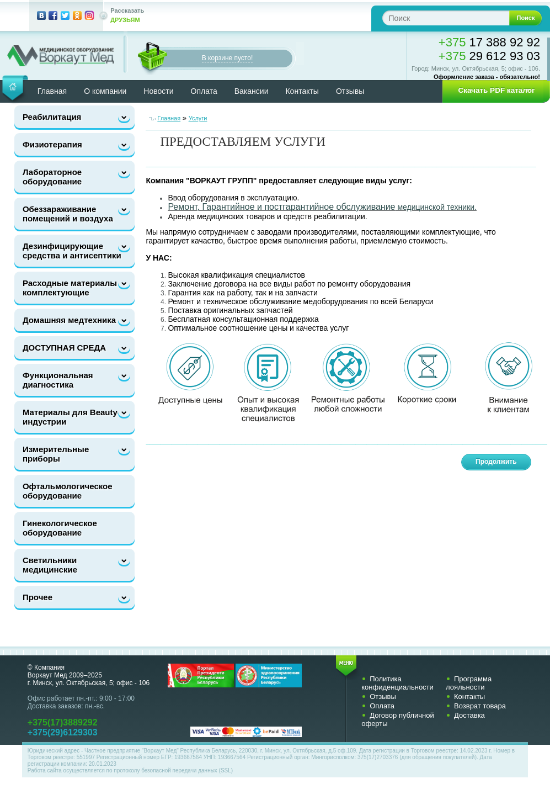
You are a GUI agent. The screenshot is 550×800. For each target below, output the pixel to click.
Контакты (301, 91)
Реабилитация (52, 116)
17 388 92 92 (489, 42)
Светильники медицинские (50, 564)
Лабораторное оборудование (52, 176)
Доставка (469, 715)
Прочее (37, 597)
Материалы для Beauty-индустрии (71, 416)
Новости (158, 91)
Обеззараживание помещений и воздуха (68, 213)
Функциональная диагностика (58, 379)
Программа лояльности (469, 683)
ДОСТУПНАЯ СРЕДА (64, 347)
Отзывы (350, 91)
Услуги (198, 118)
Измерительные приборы (56, 453)
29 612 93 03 (489, 56)
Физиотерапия (52, 144)
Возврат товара (480, 706)
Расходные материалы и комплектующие (74, 287)
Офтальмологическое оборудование (68, 490)
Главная (168, 118)
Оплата (204, 91)
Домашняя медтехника (69, 320)
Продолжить (496, 461)
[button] (492, 90)
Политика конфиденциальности (397, 683)
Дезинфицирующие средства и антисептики (72, 250)
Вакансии (251, 91)
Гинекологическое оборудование (60, 527)
